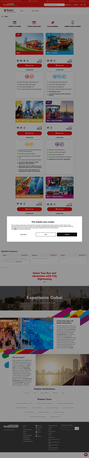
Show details (23, 234)
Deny (46, 234)
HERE (15, 229)
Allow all (67, 234)
